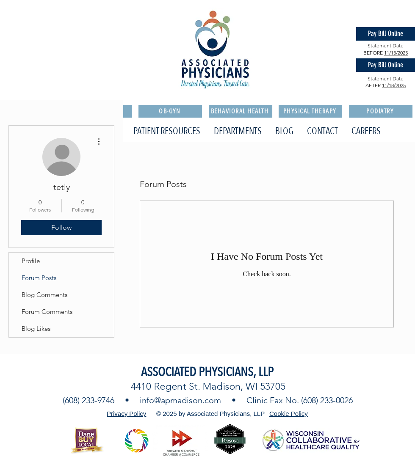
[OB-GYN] (170, 111)
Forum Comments (47, 312)
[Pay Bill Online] (385, 34)
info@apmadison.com (180, 400)
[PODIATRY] (381, 111)
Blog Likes (36, 328)
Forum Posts (39, 278)
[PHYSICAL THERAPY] (310, 111)
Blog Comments (44, 295)
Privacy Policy (126, 413)
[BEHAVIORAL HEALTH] (240, 111)
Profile (31, 261)
